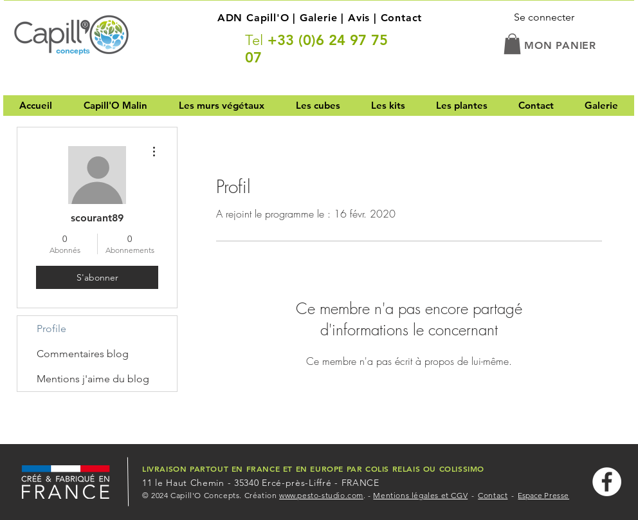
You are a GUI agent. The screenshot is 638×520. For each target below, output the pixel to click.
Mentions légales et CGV (420, 495)
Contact (402, 18)
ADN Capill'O (253, 18)
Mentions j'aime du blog (93, 379)
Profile (51, 328)
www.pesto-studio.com (321, 495)
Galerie (319, 18)
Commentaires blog (83, 354)
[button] (512, 43)
